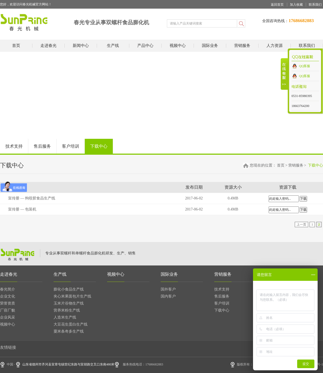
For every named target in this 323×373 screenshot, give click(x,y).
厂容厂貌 (7, 310)
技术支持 (14, 146)
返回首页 (277, 4)
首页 (16, 45)
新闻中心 (81, 45)
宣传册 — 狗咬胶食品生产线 (31, 198)
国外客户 (168, 289)
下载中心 (98, 146)
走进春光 (48, 45)
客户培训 (70, 146)
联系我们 (315, 4)
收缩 (284, 74)
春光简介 (7, 289)
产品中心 (145, 45)
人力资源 (274, 45)
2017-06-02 (194, 198)
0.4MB (233, 198)
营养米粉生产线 (67, 310)
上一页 (301, 224)
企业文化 (7, 296)
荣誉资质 (7, 303)
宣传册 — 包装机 (22, 209)
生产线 (113, 45)
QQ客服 (304, 66)
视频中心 (178, 45)
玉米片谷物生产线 (69, 303)
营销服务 (242, 45)
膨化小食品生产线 (69, 289)
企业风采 (7, 317)
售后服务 (42, 146)
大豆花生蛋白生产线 (70, 324)
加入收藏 (296, 4)
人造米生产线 (65, 317)
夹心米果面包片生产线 (72, 296)
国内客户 (168, 296)
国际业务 (210, 45)
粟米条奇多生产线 (69, 331)
